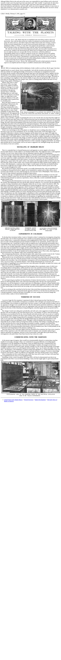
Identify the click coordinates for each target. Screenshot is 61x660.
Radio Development (40, 399)
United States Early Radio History (13, 399)
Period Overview (28, 399)
